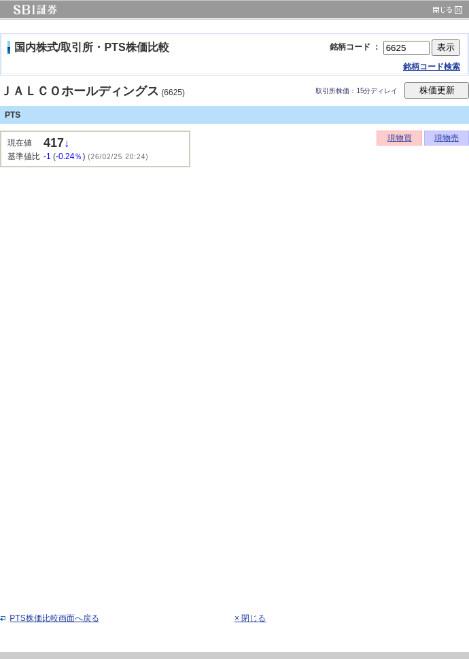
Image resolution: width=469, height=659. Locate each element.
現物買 (399, 138)
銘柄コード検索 (431, 66)
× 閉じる (250, 618)
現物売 (446, 138)
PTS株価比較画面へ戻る (54, 618)
